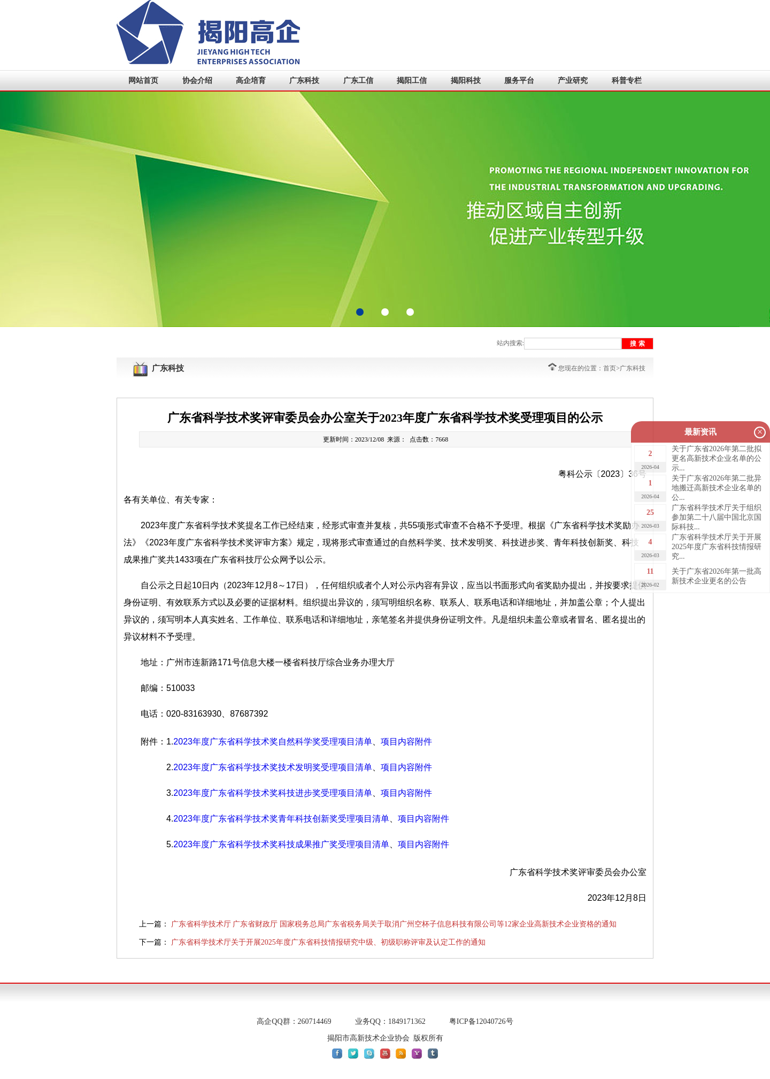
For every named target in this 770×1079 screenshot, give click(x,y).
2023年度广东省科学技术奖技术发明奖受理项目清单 (272, 767)
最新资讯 (700, 432)
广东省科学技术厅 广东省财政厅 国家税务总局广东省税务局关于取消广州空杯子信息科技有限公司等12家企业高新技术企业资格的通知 (394, 924)
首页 (609, 368)
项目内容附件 (406, 741)
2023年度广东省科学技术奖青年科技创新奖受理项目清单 (281, 818)
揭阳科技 (466, 81)
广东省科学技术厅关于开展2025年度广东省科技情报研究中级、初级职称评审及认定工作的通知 (328, 942)
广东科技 (304, 81)
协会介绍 (197, 81)
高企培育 (251, 81)
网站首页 (143, 81)
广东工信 (358, 81)
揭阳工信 (412, 81)
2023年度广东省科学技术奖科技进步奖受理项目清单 (272, 792)
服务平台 (519, 81)
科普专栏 (627, 81)
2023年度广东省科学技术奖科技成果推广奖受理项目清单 (281, 844)
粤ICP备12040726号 (481, 1021)
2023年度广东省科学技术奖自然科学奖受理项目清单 (272, 741)
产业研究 (573, 81)
